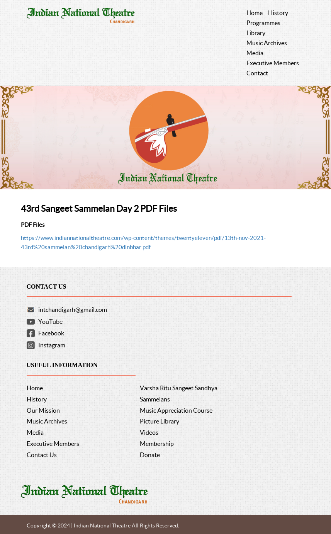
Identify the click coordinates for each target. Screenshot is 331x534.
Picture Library (159, 421)
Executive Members (53, 443)
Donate (150, 454)
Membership (157, 443)
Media (35, 432)
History (37, 399)
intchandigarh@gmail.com (72, 309)
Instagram (51, 345)
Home (35, 387)
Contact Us (42, 454)
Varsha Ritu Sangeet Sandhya (178, 387)
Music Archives (47, 421)
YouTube (50, 321)
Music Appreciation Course (176, 410)
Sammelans (155, 399)
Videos (149, 432)
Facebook (51, 333)
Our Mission (43, 410)
